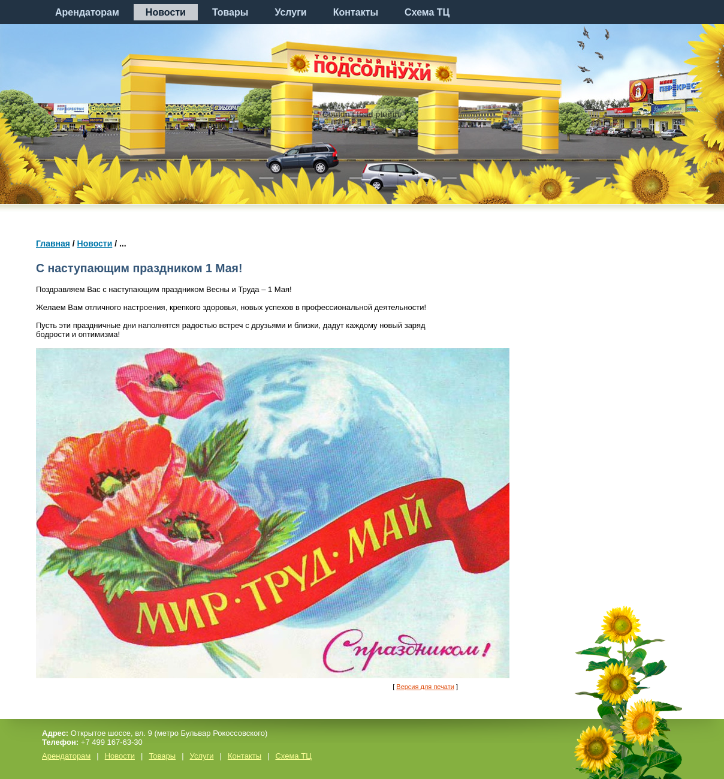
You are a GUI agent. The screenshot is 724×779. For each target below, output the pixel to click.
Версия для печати (425, 686)
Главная (53, 243)
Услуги (290, 12)
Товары (230, 12)
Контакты (355, 12)
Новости (166, 12)
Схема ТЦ (427, 12)
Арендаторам (87, 12)
